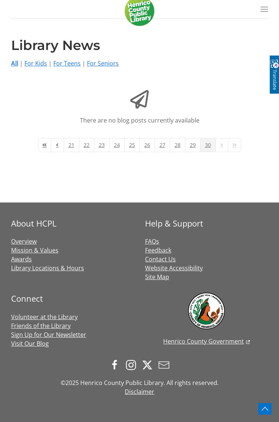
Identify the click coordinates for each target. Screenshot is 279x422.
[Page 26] (147, 145)
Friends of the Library (41, 326)
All (14, 63)
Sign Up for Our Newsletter (48, 335)
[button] (264, 9)
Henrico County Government (203, 341)
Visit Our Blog (30, 343)
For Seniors (103, 63)
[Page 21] (71, 145)
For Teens (67, 63)
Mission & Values (34, 250)
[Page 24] (117, 145)
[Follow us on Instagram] (132, 364)
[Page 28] (177, 145)
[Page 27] (162, 145)
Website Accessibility (174, 268)
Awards (21, 259)
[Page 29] (193, 145)
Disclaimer (139, 392)
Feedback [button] (158, 250)
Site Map (157, 277)
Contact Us (160, 259)
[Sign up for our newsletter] (166, 364)
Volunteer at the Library (44, 317)
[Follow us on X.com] (149, 364)
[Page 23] (102, 145)
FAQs (152, 241)
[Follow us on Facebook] (116, 364)
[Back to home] (139, 11)
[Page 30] (208, 145)
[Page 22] (86, 145)
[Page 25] (132, 145)
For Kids (35, 63)
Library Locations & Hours (47, 268)
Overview (24, 241)
